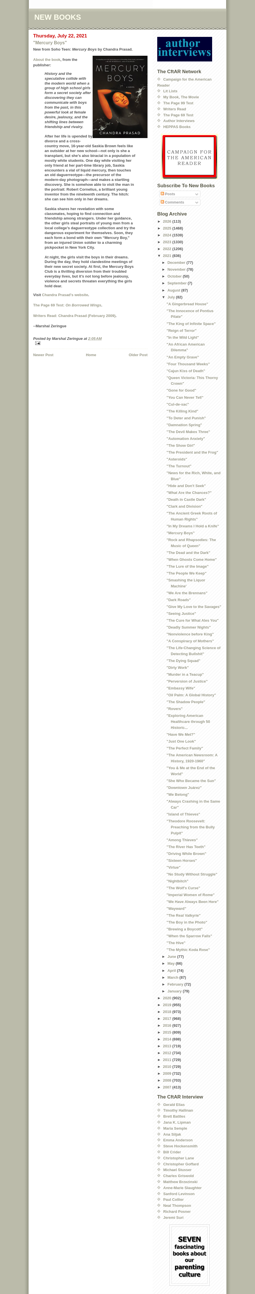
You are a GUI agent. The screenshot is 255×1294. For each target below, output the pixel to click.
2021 (167, 256)
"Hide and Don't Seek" (186, 486)
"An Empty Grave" (182, 357)
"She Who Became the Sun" (191, 781)
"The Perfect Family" (184, 748)
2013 (167, 1046)
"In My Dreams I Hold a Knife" (192, 526)
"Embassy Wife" (180, 688)
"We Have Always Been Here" (192, 902)
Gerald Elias (174, 1104)
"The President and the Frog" (192, 452)
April (172, 970)
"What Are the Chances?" (189, 493)
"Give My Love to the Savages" (193, 607)
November (177, 269)
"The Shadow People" (185, 702)
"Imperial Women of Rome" (190, 895)
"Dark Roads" (178, 600)
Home (91, 355)
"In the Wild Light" (182, 337)
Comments (172, 202)
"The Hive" (176, 943)
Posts (168, 194)
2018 (167, 1012)
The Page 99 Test (178, 103)
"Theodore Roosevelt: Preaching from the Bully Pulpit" (190, 827)
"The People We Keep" (186, 573)
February (176, 984)
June (172, 956)
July (172, 297)
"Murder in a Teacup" (185, 674)
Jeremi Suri (173, 1217)
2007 (167, 1087)
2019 (167, 1005)
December (177, 262)
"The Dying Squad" (183, 661)
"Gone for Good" (181, 390)
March (174, 977)
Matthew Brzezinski (180, 1182)
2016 (167, 1025)
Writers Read (174, 109)
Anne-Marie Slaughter (182, 1188)
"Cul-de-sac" (177, 404)
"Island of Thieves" (183, 814)
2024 (167, 235)
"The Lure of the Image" (187, 566)
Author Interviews (179, 121)
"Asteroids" (176, 459)
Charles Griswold (178, 1176)
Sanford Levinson (179, 1194)
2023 (167, 242)
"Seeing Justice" (181, 613)
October (175, 276)
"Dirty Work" (177, 667)
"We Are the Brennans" (186, 593)
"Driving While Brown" (186, 854)
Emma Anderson (178, 1140)
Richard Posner (177, 1211)
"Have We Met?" (180, 734)
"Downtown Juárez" (184, 787)
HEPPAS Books (177, 127)
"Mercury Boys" (50, 42)
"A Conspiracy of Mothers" (190, 641)
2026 (167, 221)
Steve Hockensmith (180, 1146)
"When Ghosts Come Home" (191, 559)
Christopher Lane (178, 1158)
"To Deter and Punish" (186, 418)
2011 (167, 1060)
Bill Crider (172, 1152)
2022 (167, 249)
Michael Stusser (177, 1170)
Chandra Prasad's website (65, 295)
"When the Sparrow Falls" (189, 936)
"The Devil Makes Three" (188, 432)
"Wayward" (176, 908)
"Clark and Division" (184, 506)
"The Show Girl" (180, 445)
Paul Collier (173, 1199)
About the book (46, 59)
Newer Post (43, 355)
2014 (167, 1039)
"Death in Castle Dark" (186, 499)
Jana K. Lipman (177, 1122)
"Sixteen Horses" (181, 860)
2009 (167, 1073)
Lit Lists (170, 91)
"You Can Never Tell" (184, 397)
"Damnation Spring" (184, 425)
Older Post (138, 355)
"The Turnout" (178, 466)
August (174, 290)
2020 (167, 998)
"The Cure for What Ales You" (192, 620)
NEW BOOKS (57, 17)
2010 (167, 1066)
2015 (167, 1032)
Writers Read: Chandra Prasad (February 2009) (74, 316)
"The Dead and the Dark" (188, 553)
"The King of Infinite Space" (191, 324)
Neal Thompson (177, 1205)
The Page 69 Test (178, 115)
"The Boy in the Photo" (186, 922)
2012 (167, 1053)
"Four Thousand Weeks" (188, 364)
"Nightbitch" (177, 881)
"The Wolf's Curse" (183, 888)
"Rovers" (174, 709)
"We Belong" (177, 794)
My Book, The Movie (181, 97)
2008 (167, 1080)
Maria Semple (175, 1128)
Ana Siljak (172, 1134)
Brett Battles (174, 1116)
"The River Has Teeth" (185, 847)
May (172, 963)
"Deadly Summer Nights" (188, 627)
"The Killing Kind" (182, 411)
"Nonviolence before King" (190, 634)
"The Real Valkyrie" (183, 915)
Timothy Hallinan (178, 1110)
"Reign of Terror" (181, 330)
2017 (167, 1018)
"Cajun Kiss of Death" (185, 371)
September (178, 283)
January (175, 991)
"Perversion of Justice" (187, 681)
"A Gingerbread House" (187, 304)
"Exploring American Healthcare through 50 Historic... (188, 721)
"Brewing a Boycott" (184, 929)
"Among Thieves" (182, 840)
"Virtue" (173, 867)
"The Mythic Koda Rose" (188, 950)
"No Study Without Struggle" (191, 874)
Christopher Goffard (181, 1164)
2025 (167, 228)
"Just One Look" (181, 741)
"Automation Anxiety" (185, 438)
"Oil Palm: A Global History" (191, 695)
